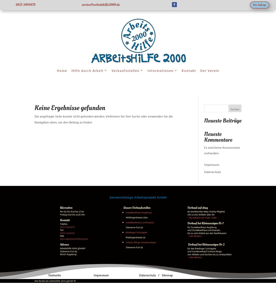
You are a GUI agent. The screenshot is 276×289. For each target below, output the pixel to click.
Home (62, 70)
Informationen (161, 70)
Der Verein (209, 70)
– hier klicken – (195, 236)
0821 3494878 (25, 4)
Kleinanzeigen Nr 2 (213, 244)
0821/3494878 (67, 227)
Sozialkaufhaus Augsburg (138, 212)
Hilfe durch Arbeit (87, 70)
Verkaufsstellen (126, 70)
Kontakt (189, 70)
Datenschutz (212, 171)
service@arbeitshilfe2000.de (101, 4)
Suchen (235, 109)
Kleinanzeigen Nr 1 (212, 223)
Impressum (211, 164)
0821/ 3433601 (67, 233)
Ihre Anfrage (259, 5)
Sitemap (167, 275)
